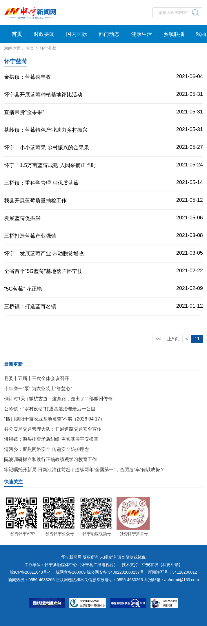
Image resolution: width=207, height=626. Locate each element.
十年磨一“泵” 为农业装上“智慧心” (38, 388)
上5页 (173, 338)
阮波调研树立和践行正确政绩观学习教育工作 (50, 459)
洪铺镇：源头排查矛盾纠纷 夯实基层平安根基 (51, 439)
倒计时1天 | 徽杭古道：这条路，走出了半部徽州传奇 (58, 398)
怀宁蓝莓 (48, 48)
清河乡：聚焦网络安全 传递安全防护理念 (46, 449)
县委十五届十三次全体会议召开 (36, 378)
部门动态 (109, 34)
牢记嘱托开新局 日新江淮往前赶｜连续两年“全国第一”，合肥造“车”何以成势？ (84, 469)
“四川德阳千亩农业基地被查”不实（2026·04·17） (54, 418)
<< (158, 338)
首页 (17, 34)
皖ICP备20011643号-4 (30, 572)
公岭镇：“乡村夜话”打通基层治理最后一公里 (49, 408)
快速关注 (13, 481)
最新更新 (13, 364)
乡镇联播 (174, 34)
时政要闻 (44, 34)
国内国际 (76, 34)
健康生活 (141, 34)
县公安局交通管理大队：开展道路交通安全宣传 (52, 429)
